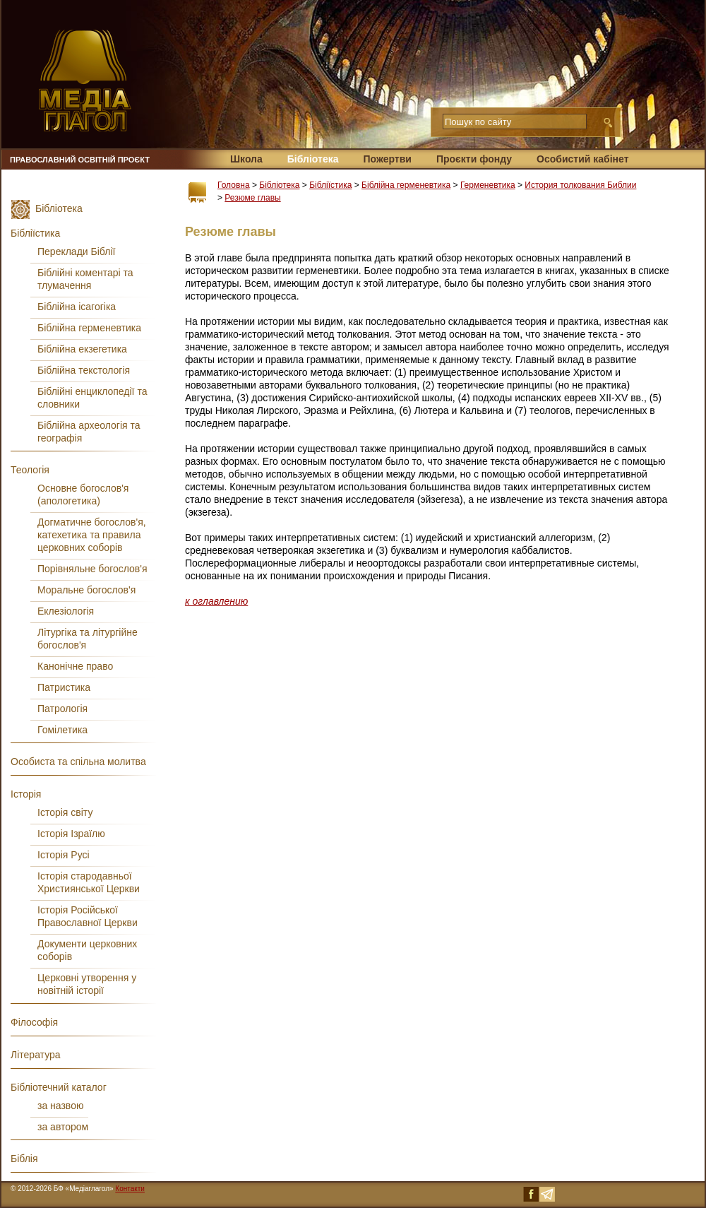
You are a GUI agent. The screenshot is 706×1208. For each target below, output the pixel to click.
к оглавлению (216, 601)
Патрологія (62, 708)
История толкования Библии (580, 185)
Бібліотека (313, 159)
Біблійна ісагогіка (76, 306)
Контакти (130, 1188)
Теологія (30, 469)
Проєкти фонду (474, 159)
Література (36, 1054)
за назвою (60, 1105)
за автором (62, 1126)
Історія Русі (63, 854)
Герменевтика (487, 185)
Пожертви (387, 159)
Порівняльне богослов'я (92, 568)
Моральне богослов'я (86, 590)
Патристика (63, 687)
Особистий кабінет (582, 159)
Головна (233, 185)
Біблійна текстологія (83, 370)
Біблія (24, 1158)
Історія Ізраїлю (71, 833)
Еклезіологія (65, 611)
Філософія (34, 1022)
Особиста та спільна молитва (78, 761)
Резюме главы (252, 198)
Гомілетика (62, 729)
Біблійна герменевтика (405, 185)
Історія (26, 794)
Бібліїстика (330, 185)
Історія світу (64, 812)
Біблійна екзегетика (82, 349)
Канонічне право (75, 666)
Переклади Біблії (76, 251)
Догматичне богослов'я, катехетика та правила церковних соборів (91, 534)
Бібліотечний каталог (59, 1087)
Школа (246, 159)
